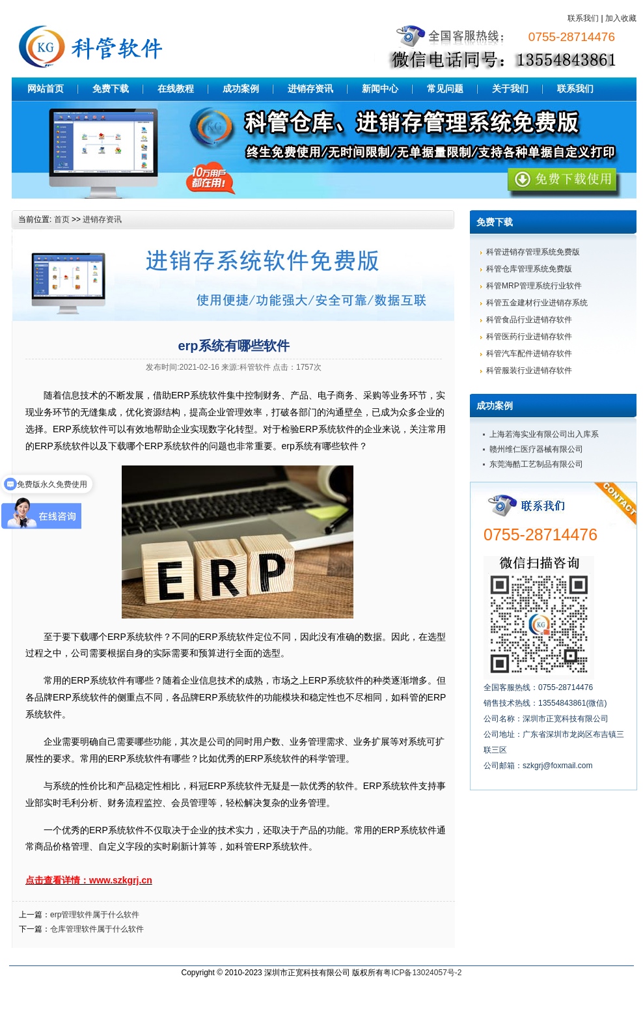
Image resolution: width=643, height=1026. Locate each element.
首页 (62, 219)
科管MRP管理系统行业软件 (534, 285)
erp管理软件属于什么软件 (94, 914)
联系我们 (583, 18)
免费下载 (110, 88)
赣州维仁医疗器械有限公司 (536, 449)
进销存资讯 (310, 88)
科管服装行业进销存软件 (529, 370)
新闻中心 (380, 88)
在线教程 (175, 88)
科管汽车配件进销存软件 (529, 353)
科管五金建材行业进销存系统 (537, 302)
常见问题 (445, 88)
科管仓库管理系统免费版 (529, 268)
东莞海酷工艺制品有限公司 (536, 464)
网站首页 (45, 88)
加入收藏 (620, 18)
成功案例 (241, 88)
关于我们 (510, 88)
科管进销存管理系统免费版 (533, 251)
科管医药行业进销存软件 (529, 336)
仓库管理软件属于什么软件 (97, 929)
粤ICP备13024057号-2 (422, 972)
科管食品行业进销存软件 (529, 319)
